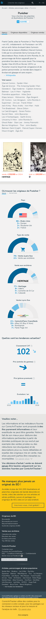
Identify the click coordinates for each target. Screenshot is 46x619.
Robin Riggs (37, 578)
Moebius (14, 571)
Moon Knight (8, 130)
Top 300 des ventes (8, 541)
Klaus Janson (7, 97)
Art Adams (17, 578)
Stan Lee (18, 122)
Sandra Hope (6, 580)
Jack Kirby (6, 105)
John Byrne (15, 576)
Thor (22, 125)
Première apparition (11, 94)
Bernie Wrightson (10, 125)
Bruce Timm (14, 584)
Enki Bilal (36, 580)
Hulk (37, 105)
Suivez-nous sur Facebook (11, 556)
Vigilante (26, 91)
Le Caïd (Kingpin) (9, 111)
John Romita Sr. (26, 119)
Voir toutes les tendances (14, 587)
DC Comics (7, 100)
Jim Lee (16, 102)
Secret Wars (7, 114)
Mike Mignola (22, 574)
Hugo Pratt (32, 582)
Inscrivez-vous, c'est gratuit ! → (28, 505)
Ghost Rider (7, 122)
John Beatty (31, 125)
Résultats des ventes (9, 536)
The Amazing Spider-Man (28, 86)
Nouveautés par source (10, 521)
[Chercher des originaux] (32, 2)
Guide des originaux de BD (11, 526)
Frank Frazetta (36, 576)
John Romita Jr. (34, 100)
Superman (6, 102)
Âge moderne (18, 88)
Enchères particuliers (9, 539)
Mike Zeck (26, 94)
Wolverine (20, 97)
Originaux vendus (37, 33)
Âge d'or (19, 130)
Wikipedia (11, 75)
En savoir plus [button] (25, 609)
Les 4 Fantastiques (10, 116)
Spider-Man (22, 83)
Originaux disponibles (19, 33)
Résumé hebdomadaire (10, 524)
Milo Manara (25, 576)
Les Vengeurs (19, 100)
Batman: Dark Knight (11, 128)
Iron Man (29, 105)
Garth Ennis (25, 116)
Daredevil (6, 88)
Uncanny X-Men (9, 119)
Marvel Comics (8, 83)
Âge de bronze (8, 86)
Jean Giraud (27, 578)
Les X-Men (16, 91)
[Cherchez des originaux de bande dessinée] (20, 2)
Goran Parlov (25, 111)
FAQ (3, 553)
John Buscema (21, 114)
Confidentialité (31, 553)
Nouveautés (6, 519)
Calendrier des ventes (9, 534)
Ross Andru (18, 105)
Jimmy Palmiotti (31, 122)
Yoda (10, 578)
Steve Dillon (22, 108)
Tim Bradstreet (8, 108)
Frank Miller (26, 102)
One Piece (28, 580)
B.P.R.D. (24, 582)
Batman (5, 91)
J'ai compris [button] (23, 615)
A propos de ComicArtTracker (12, 551)
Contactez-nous (7, 549)
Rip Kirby (31, 571)
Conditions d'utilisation (15, 553)
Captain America (33, 88)
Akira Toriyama (18, 580)
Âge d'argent (32, 97)
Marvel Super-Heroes (32, 128)
